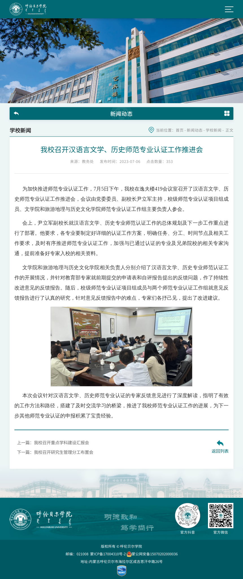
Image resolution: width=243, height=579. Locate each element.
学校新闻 (214, 130)
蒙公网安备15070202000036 (152, 553)
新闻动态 (195, 130)
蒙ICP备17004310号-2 (108, 553)
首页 (180, 130)
